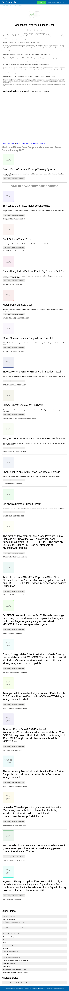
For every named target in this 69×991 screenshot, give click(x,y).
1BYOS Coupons (7, 949)
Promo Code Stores (53, 2)
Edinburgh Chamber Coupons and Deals (14, 825)
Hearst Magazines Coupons (11, 951)
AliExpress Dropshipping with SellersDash (53, 988)
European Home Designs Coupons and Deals (16, 317)
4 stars (38, 30)
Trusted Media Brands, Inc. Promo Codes (14, 969)
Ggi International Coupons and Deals (13, 515)
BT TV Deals (6, 943)
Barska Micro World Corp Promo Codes (14, 922)
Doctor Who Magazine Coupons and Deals (15, 708)
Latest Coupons (17, 5)
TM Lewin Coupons (8, 940)
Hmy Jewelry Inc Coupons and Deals (13, 351)
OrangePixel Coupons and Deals (12, 633)
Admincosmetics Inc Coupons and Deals (14, 451)
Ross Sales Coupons (9, 916)
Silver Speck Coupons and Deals (12, 483)
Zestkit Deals (6, 966)
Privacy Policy (33, 988)
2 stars (31, 30)
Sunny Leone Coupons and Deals (12, 750)
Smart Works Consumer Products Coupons (15, 928)
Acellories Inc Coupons (9, 925)
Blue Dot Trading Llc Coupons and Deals (14, 251)
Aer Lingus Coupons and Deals (12, 899)
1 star (27, 30)
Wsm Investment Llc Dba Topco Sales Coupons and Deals (19, 418)
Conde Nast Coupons (9, 963)
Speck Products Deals (9, 919)
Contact (27, 988)
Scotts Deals (6, 931)
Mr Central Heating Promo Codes (12, 934)
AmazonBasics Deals (9, 955)
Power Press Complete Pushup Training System (16, 983)
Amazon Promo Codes (9, 946)
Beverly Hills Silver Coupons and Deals (14, 219)
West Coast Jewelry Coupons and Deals (14, 384)
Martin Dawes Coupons (9, 937)
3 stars (34, 30)
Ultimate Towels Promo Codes (11, 957)
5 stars (41, 30)
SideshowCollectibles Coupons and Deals (15, 557)
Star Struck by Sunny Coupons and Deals (15, 672)
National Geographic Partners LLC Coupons (15, 960)
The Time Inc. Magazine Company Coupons (15, 972)
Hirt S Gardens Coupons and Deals (13, 284)
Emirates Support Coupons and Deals (14, 860)
